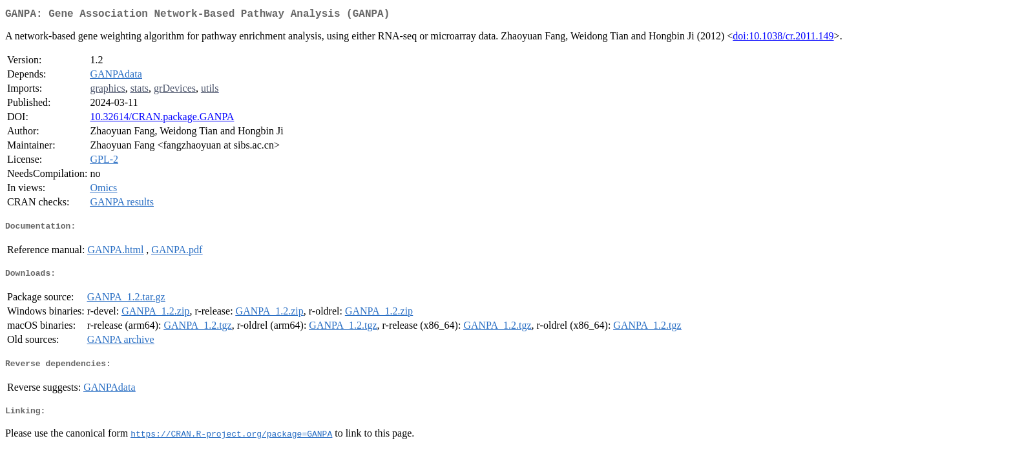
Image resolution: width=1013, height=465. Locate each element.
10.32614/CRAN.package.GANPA (162, 119)
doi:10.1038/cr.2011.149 (783, 38)
